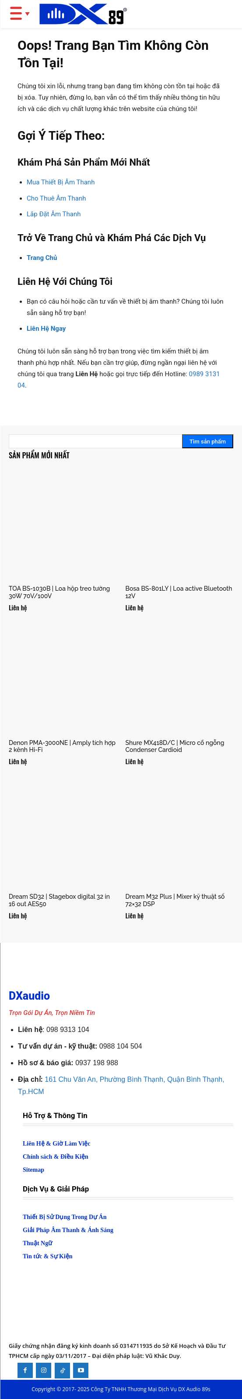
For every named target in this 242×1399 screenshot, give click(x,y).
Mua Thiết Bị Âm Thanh (61, 182)
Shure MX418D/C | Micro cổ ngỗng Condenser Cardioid (175, 746)
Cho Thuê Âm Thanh (56, 198)
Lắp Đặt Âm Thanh (54, 214)
